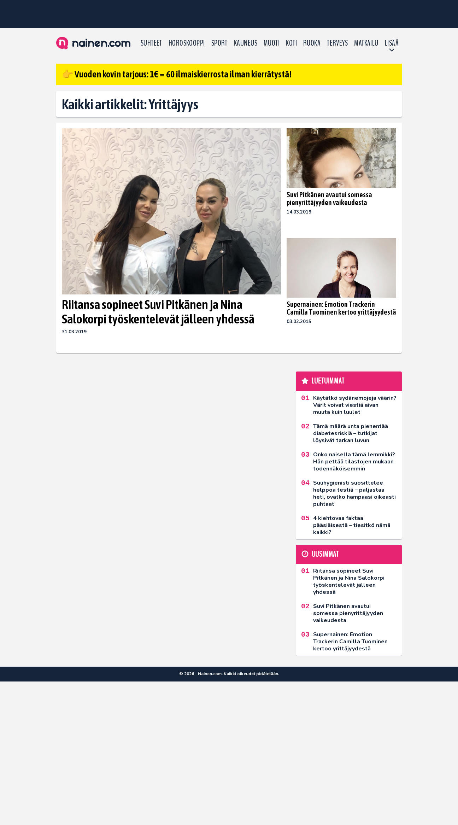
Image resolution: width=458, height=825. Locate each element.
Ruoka (312, 43)
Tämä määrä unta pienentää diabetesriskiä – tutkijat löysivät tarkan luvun (350, 433)
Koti (291, 43)
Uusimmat (325, 554)
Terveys (337, 43)
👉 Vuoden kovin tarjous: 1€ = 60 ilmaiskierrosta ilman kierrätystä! (177, 74)
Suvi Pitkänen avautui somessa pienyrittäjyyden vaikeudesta (329, 198)
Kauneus (245, 43)
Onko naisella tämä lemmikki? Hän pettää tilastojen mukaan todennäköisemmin (354, 462)
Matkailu (366, 43)
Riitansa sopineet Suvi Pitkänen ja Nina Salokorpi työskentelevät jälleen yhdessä (158, 311)
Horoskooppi (187, 43)
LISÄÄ (392, 43)
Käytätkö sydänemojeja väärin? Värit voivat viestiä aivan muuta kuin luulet (355, 405)
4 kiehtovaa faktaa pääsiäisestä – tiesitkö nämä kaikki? (352, 525)
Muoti (272, 43)
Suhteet (151, 43)
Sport (219, 43)
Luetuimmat (328, 381)
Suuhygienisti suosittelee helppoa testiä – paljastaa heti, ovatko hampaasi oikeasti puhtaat (354, 493)
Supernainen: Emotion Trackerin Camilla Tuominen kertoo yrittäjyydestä (341, 308)
